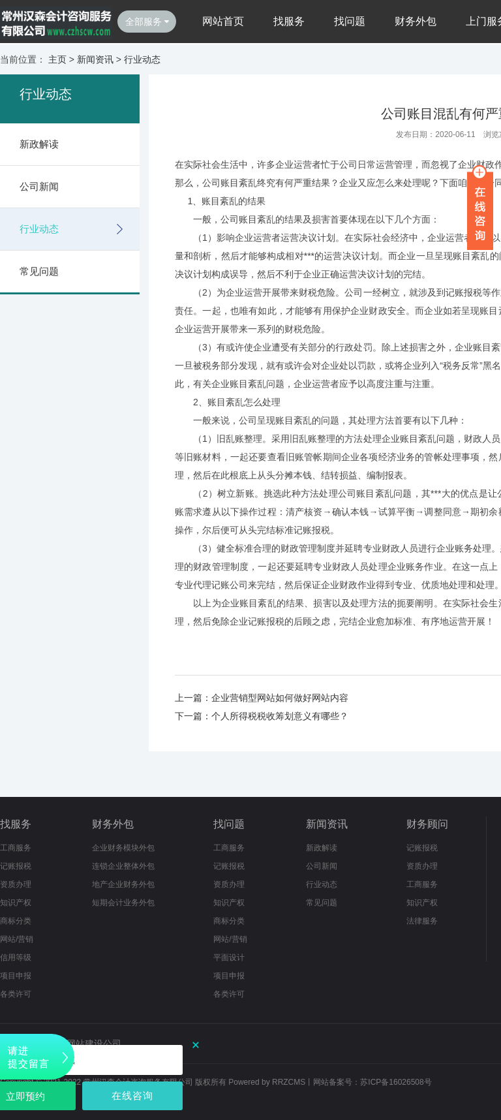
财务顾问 (427, 824)
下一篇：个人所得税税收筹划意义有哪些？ (261, 716)
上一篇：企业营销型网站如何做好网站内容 (261, 697)
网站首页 (223, 21)
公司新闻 (39, 186)
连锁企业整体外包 (123, 866)
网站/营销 (16, 939)
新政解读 (39, 143)
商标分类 (15, 921)
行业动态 (142, 59)
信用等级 (15, 957)
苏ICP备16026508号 (395, 1082)
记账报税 (15, 866)
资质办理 (15, 884)
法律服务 (422, 921)
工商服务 (15, 847)
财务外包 (415, 21)
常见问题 (39, 271)
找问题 (349, 21)
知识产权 (15, 902)
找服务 (289, 21)
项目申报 (15, 975)
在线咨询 (132, 1095)
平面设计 (229, 957)
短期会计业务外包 (123, 902)
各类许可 (15, 994)
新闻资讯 (95, 59)
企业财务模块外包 (123, 847)
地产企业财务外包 (123, 884)
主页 (57, 59)
